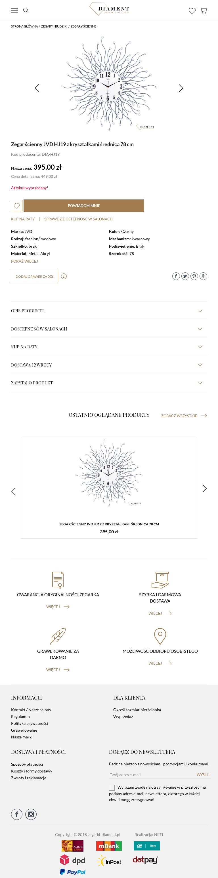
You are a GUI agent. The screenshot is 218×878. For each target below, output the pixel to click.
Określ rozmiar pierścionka (137, 705)
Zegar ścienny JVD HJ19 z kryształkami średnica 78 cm (109, 525)
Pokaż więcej (24, 261)
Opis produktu (106, 310)
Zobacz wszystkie (184, 416)
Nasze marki (22, 732)
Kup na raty (23, 219)
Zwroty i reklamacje (28, 773)
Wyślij (203, 770)
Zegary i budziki (54, 26)
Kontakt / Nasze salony (31, 705)
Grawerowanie (24, 725)
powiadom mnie (84, 205)
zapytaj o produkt (106, 383)
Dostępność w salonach (106, 329)
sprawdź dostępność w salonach (78, 219)
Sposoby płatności (27, 759)
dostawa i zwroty (106, 365)
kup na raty (106, 346)
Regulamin (20, 712)
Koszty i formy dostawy (31, 766)
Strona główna (24, 26)
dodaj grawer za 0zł (35, 276)
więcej (58, 602)
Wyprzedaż (123, 712)
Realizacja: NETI (149, 830)
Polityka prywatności (29, 719)
